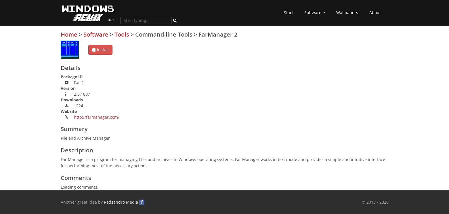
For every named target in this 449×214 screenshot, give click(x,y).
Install (100, 49)
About (375, 12)
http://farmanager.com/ (96, 117)
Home (69, 34)
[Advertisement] (345, 72)
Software (314, 12)
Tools (121, 34)
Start (288, 12)
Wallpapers (347, 12)
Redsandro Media (121, 202)
